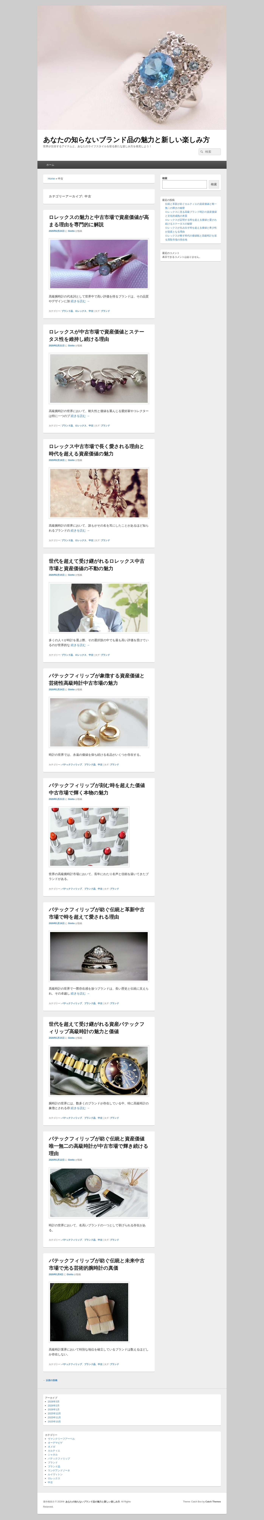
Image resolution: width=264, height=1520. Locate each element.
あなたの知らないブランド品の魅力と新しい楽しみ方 (126, 140)
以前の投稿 (50, 1380)
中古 (91, 311)
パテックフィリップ (71, 764)
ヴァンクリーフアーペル (61, 1438)
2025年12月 (54, 1413)
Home (51, 178)
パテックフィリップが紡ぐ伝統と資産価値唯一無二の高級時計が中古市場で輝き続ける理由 (98, 1146)
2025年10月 (54, 1421)
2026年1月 (54, 1409)
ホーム (50, 164)
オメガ (51, 1446)
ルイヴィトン (55, 1474)
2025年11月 (54, 1417)
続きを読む (80, 301)
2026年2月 (54, 1405)
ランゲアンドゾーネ (59, 1470)
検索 (164, 178)
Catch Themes (213, 1501)
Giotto (71, 231)
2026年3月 (54, 1401)
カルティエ (54, 1450)
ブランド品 (67, 311)
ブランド (105, 311)
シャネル (53, 1454)
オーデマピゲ (55, 1442)
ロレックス (80, 311)
